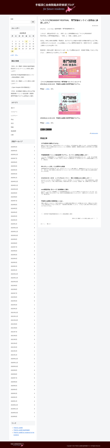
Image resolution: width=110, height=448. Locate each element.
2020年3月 (23, 393)
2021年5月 (23, 339)
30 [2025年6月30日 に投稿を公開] (12, 51)
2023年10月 (23, 235)
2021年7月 (23, 332)
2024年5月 (23, 208)
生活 (12, 123)
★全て (43, 129)
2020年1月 (23, 401)
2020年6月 (23, 382)
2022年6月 (23, 297)
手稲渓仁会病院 (18, 428)
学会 (12, 119)
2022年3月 (23, 305)
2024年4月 (23, 212)
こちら (47, 89)
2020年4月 (23, 389)
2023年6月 (23, 251)
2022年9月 (23, 285)
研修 (12, 127)
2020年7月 (23, 378)
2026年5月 (23, 147)
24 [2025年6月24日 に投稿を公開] (16, 48)
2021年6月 (23, 335)
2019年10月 (23, 413)
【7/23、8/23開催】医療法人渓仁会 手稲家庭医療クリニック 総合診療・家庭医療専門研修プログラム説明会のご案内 (23, 93)
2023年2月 (23, 266)
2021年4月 (23, 343)
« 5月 (12, 55)
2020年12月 (23, 359)
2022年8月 (23, 289)
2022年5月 (23, 301)
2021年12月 (23, 312)
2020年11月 (23, 362)
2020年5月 (23, 386)
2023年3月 (23, 262)
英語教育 (13, 131)
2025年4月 (23, 170)
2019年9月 (23, 416)
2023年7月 (23, 247)
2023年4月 (23, 258)
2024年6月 (23, 204)
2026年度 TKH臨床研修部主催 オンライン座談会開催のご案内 (22, 76)
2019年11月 (23, 409)
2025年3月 (23, 174)
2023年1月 (23, 270)
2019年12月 (23, 405)
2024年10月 (23, 189)
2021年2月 (23, 351)
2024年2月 (23, 220)
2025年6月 (23, 162)
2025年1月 (23, 177)
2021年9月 (23, 324)
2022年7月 (23, 293)
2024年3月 (23, 216)
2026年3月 (23, 151)
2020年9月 (23, 370)
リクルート (48, 129)
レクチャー (14, 115)
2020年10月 (23, 366)
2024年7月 (23, 201)
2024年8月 (23, 197)
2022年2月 (23, 308)
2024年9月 (23, 193)
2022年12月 (23, 274)
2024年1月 (23, 224)
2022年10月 (23, 281)
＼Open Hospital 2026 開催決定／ (21, 87)
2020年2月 (23, 397)
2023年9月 (23, 239)
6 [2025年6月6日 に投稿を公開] (26, 41)
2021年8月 (23, 328)
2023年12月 (23, 228)
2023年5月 (23, 255)
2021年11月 (23, 316)
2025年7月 (23, 158)
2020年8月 (23, 374)
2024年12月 (23, 181)
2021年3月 (23, 347)
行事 (12, 135)
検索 (12, 19)
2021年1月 (23, 355)
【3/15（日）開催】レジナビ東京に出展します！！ (22, 82)
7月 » (16, 55)
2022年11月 (23, 278)
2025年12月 (23, 154)
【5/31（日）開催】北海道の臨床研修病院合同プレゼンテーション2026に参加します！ (22, 69)
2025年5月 (23, 166)
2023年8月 (23, 243)
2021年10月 (23, 320)
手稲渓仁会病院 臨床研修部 (22, 430)
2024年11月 (23, 185)
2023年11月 (23, 231)
